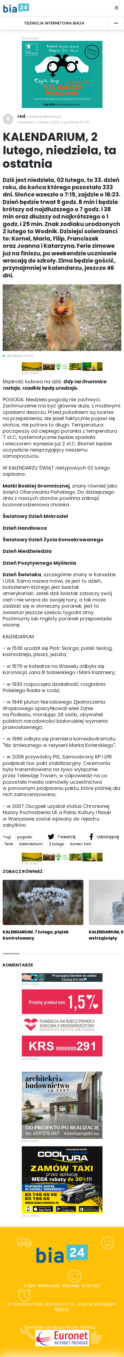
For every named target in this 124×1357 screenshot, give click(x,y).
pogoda (24, 837)
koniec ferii (80, 844)
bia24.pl (62, 1309)
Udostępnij (104, 836)
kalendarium (31, 844)
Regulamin (49, 1285)
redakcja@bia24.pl (44, 116)
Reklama (70, 1285)
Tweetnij (62, 836)
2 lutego (56, 844)
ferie (9, 844)
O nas (30, 1285)
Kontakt (91, 1285)
